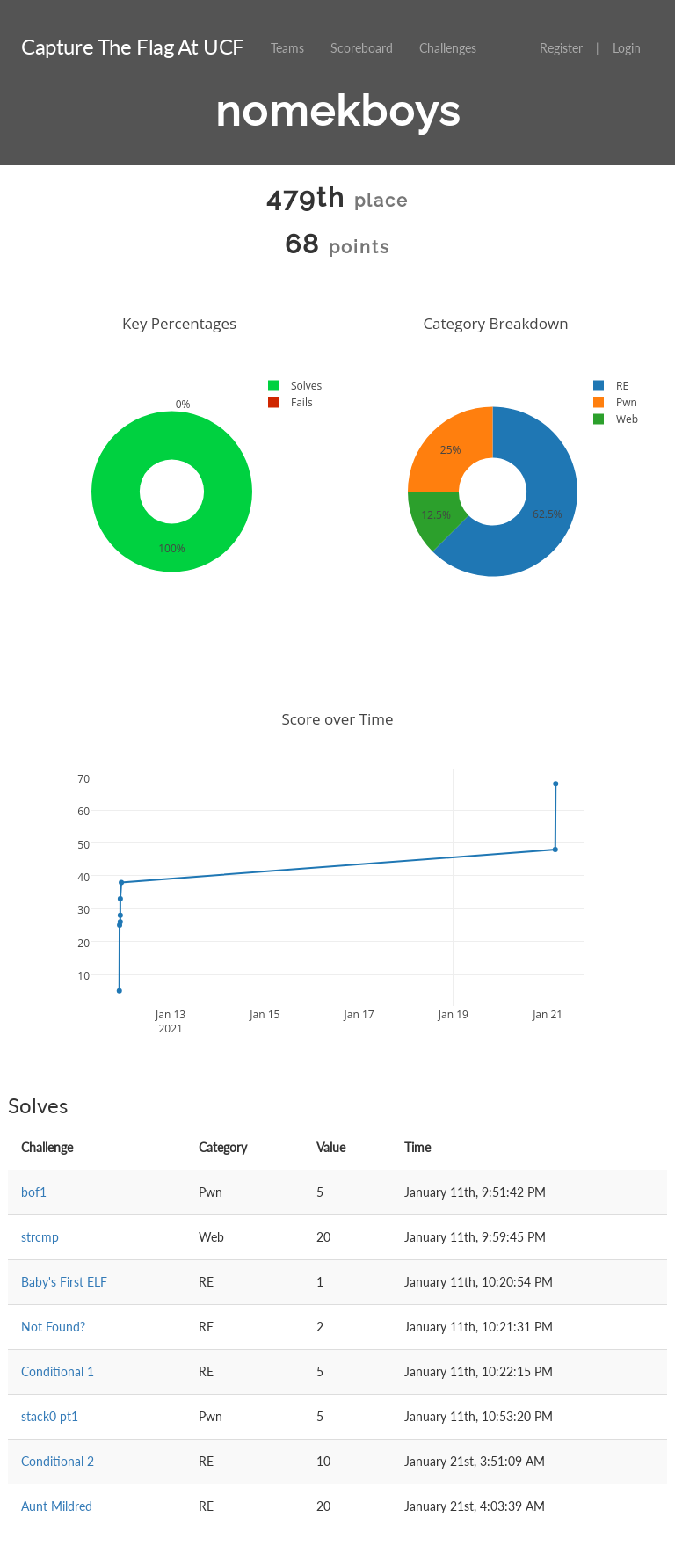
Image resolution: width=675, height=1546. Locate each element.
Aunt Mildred (56, 1506)
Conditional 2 (57, 1461)
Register (561, 47)
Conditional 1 (57, 1371)
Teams (287, 47)
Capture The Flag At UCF (132, 46)
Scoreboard (361, 47)
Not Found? (53, 1326)
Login (627, 47)
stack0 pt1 (49, 1416)
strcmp (40, 1236)
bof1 (34, 1192)
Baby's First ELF (64, 1281)
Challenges (447, 47)
